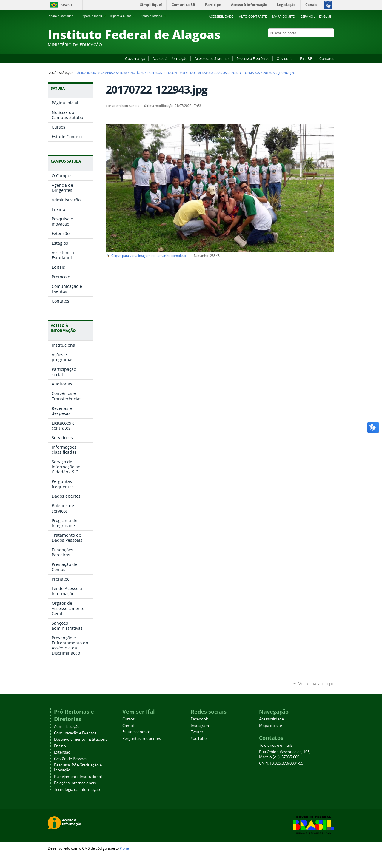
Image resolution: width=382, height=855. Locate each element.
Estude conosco (136, 731)
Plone (124, 848)
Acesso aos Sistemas (212, 58)
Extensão (62, 752)
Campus (107, 73)
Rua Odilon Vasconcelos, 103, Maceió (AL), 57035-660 (284, 754)
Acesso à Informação (170, 58)
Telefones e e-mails (275, 745)
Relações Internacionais (75, 782)
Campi (128, 725)
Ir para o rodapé (153, 16)
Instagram (316, 44)
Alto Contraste (253, 16)
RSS (331, 44)
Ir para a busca (123, 16)
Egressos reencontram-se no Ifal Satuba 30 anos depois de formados (203, 73)
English (325, 16)
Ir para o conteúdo (63, 16)
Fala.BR (306, 58)
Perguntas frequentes (141, 738)
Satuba (121, 73)
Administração (67, 726)
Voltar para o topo (316, 683)
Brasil (66, 4)
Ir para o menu (94, 16)
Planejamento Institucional (78, 776)
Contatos (326, 58)
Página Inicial (86, 73)
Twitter (324, 44)
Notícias (137, 73)
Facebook (301, 44)
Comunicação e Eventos (75, 733)
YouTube (309, 44)
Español (308, 16)
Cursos (128, 719)
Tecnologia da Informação (77, 789)
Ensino (60, 745)
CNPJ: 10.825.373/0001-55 (281, 763)
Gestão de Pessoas (70, 758)
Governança (135, 58)
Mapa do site (283, 16)
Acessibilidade (221, 16)
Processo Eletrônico (253, 58)
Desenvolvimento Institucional (81, 739)
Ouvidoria (285, 58)
